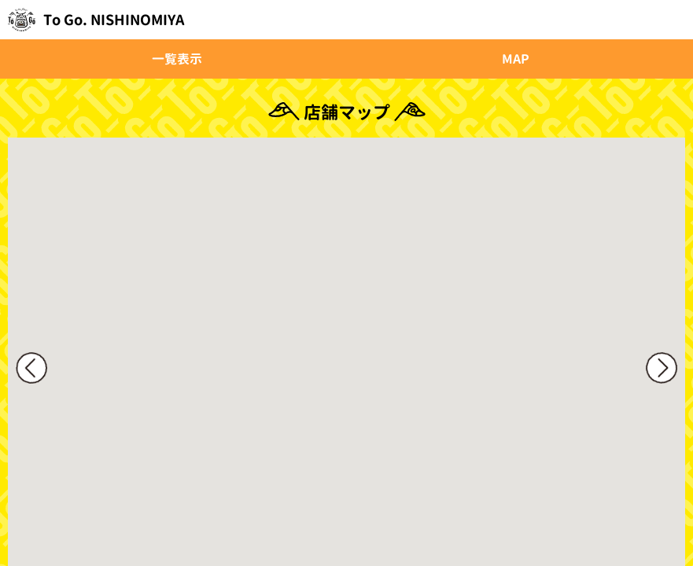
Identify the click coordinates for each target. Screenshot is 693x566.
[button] (374, 380)
